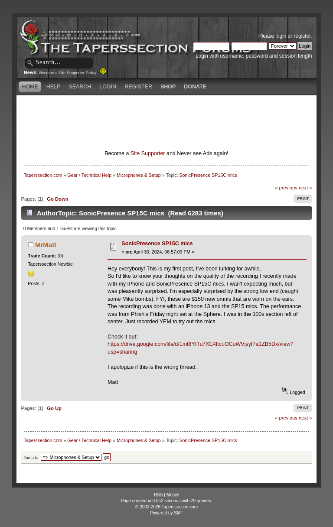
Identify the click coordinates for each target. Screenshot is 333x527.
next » (305, 187)
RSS (158, 494)
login (280, 36)
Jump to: (31, 457)
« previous (286, 187)
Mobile (172, 494)
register (302, 36)
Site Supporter (148, 153)
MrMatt (45, 244)
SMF (178, 513)
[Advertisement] (166, 111)
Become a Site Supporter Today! (72, 73)
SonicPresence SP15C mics (157, 244)
